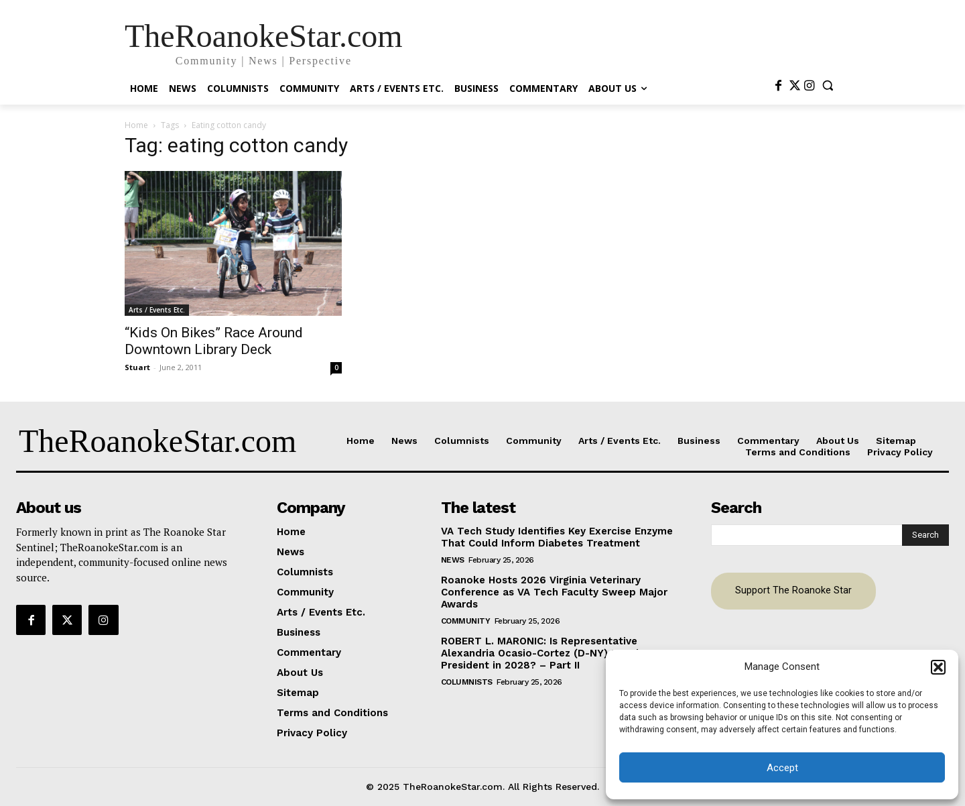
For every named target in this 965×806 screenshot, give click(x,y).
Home (136, 125)
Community (466, 621)
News (452, 560)
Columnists (467, 682)
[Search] (925, 535)
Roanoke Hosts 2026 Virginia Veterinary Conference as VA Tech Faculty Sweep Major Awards (554, 592)
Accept (782, 768)
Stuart (137, 367)
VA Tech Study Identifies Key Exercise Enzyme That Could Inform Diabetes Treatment (557, 537)
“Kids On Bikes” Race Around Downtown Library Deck (214, 341)
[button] (938, 667)
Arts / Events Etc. (157, 309)
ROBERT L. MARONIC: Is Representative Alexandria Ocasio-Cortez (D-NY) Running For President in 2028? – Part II (555, 653)
